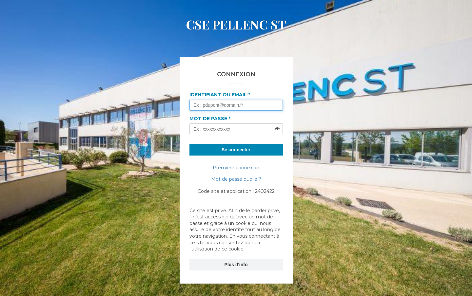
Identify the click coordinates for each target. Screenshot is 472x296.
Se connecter (236, 149)
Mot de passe (208, 118)
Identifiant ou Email (218, 95)
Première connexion (236, 168)
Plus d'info (236, 264)
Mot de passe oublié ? (236, 179)
